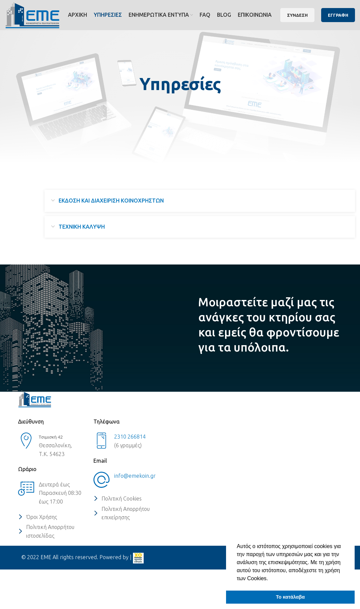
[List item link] (52, 517)
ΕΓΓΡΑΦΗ (338, 15)
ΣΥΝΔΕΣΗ (297, 15)
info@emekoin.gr (135, 476)
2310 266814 (130, 437)
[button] (271, 579)
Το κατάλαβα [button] (290, 597)
